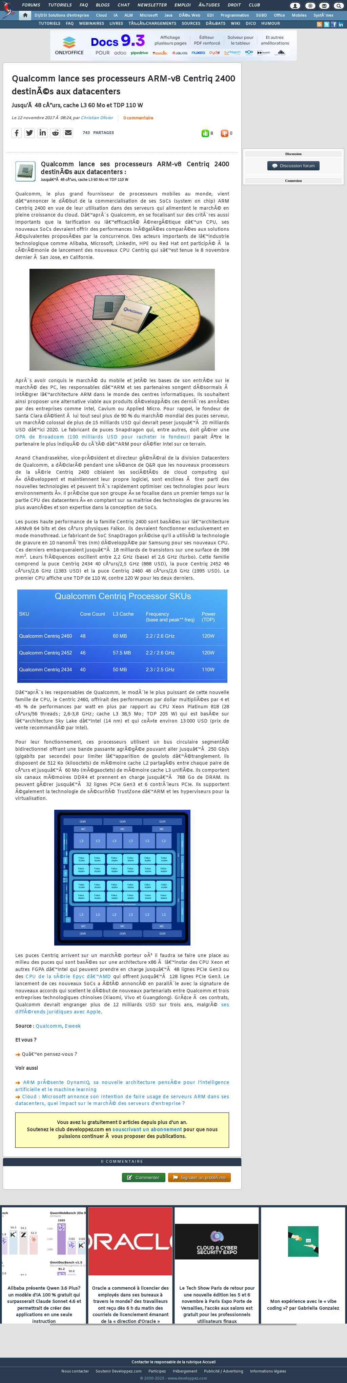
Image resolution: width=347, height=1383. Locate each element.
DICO (251, 23)
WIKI (235, 23)
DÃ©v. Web (189, 15)
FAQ (83, 5)
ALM (128, 15)
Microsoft (149, 15)
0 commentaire (138, 122)
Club (254, 5)
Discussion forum (293, 166)
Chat (123, 5)
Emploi (182, 5)
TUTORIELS (49, 23)
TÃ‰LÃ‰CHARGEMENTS (152, 23)
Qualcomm (49, 1030)
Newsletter (152, 5)
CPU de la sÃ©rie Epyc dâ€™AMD (68, 981)
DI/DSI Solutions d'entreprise (62, 15)
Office (279, 15)
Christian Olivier (97, 122)
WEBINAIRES (91, 23)
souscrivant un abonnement (147, 1134)
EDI (210, 15)
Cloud (101, 15)
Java (168, 15)
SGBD (261, 15)
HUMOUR (270, 23)
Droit (234, 5)
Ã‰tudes (209, 5)
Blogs (102, 5)
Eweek (73, 1030)
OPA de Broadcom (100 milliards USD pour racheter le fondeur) (102, 441)
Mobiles (299, 15)
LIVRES (116, 23)
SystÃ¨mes (323, 15)
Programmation (235, 15)
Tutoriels (59, 5)
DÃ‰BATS (215, 23)
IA (116, 15)
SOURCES (191, 23)
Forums (31, 5)
